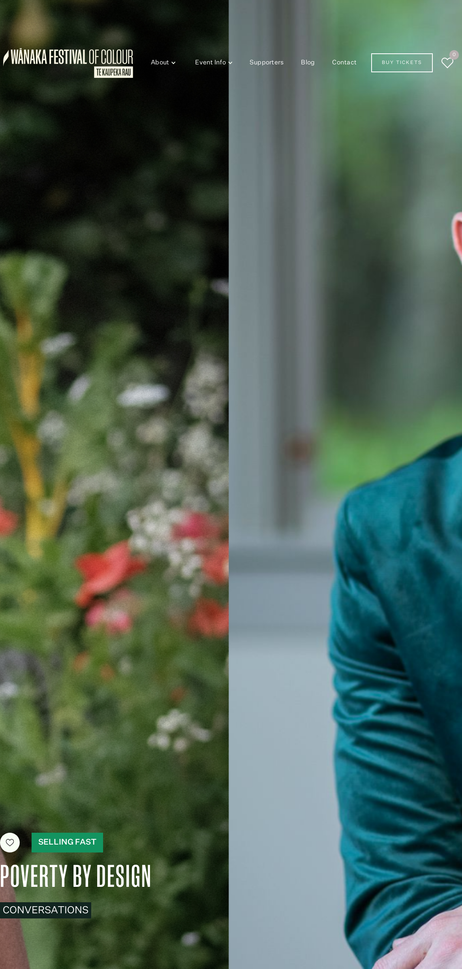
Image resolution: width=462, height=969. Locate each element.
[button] (162, 63)
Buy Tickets (402, 62)
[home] (68, 63)
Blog (308, 63)
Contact (344, 63)
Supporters (267, 63)
